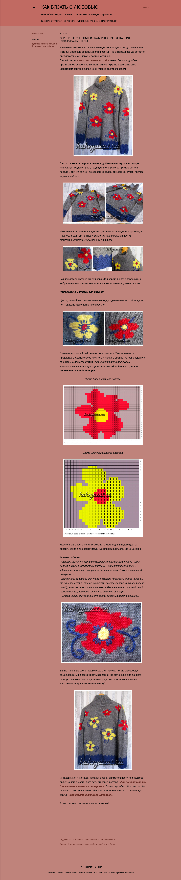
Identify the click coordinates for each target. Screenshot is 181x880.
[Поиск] (145, 8)
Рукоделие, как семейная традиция (97, 21)
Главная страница (51, 21)
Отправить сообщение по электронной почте (95, 840)
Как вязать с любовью (69, 7)
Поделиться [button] (37, 33)
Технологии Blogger (90, 866)
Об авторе (69, 21)
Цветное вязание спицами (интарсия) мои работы (44, 45)
